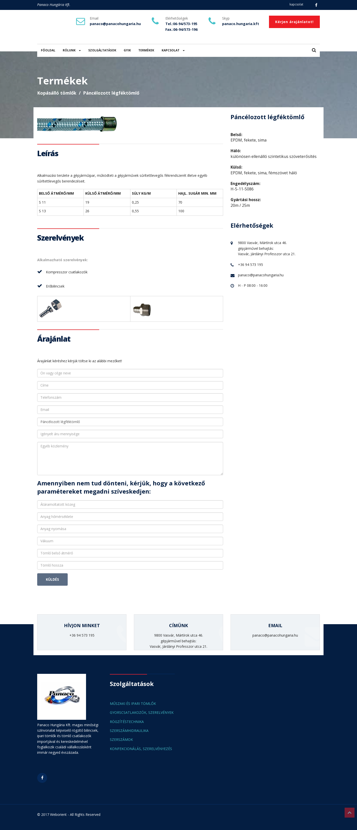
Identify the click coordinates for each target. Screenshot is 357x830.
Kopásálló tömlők (56, 93)
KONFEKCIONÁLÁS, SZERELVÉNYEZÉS (141, 748)
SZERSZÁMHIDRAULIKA (129, 730)
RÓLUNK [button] (72, 50)
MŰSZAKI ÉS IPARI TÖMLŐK (133, 703)
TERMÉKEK (146, 50)
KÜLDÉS (52, 579)
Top (350, 813)
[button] (314, 50)
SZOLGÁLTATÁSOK (102, 50)
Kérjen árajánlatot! (294, 21)
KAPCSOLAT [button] (173, 50)
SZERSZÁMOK (121, 739)
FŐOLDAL (48, 50)
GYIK (127, 50)
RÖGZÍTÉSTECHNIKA (127, 721)
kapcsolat (296, 4)
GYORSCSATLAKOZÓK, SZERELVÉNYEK (142, 712)
